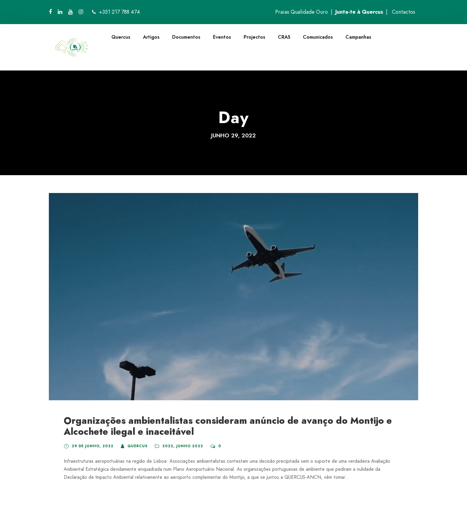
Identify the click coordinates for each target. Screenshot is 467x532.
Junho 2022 (189, 446)
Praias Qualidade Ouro (301, 12)
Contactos (403, 12)
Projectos (254, 37)
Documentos (186, 37)
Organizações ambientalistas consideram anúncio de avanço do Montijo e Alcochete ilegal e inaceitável (228, 426)
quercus (137, 446)
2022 (167, 446)
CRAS (284, 37)
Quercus (120, 37)
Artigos (151, 37)
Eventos (222, 37)
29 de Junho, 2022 (92, 446)
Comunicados (318, 37)
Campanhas (358, 37)
